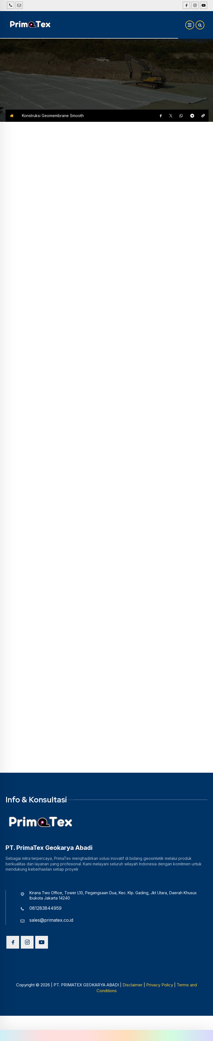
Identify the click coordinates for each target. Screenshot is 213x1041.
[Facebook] (185, 5)
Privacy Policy (159, 1023)
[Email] (19, 5)
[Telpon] (10, 5)
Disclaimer (133, 1023)
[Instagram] (194, 5)
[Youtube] (203, 5)
